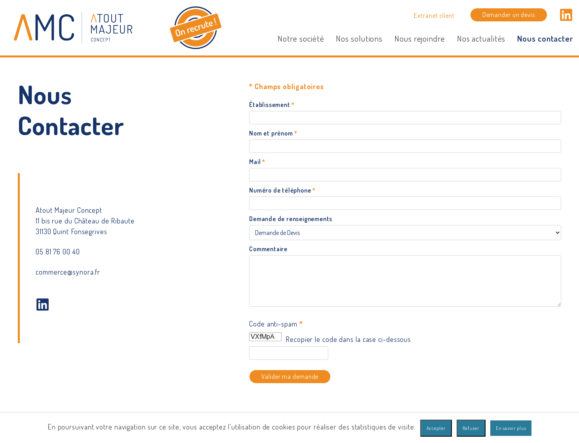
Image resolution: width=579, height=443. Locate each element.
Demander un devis (508, 14)
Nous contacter (545, 38)
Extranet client (434, 15)
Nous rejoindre (419, 38)
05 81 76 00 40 (58, 251)
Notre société (301, 38)
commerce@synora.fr (68, 271)
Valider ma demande (289, 376)
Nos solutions (359, 38)
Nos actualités (481, 38)
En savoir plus (511, 428)
